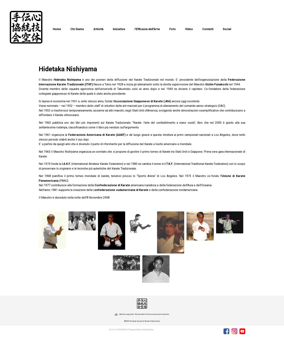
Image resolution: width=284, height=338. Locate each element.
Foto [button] (172, 29)
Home (57, 29)
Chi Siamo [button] (77, 29)
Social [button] (227, 29)
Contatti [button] (207, 29)
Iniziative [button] (119, 29)
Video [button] (189, 29)
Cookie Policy (147, 330)
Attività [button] (98, 29)
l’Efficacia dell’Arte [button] (147, 29)
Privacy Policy (135, 330)
